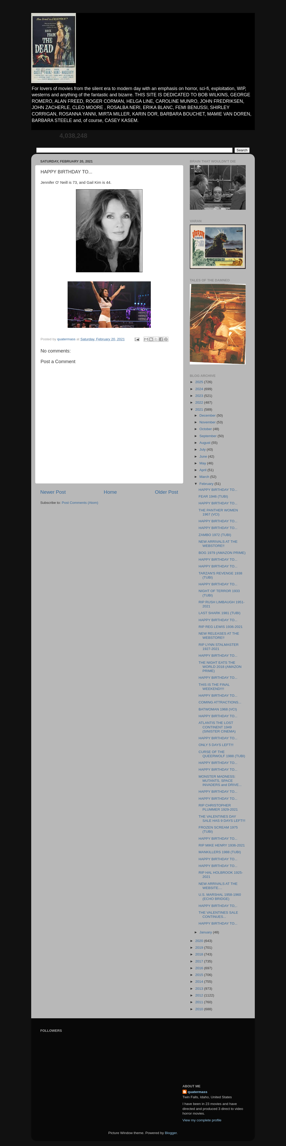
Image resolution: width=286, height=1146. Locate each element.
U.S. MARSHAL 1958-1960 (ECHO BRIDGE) (220, 897)
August (205, 443)
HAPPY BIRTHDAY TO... (218, 490)
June (203, 456)
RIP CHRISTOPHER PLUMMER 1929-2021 (218, 807)
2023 (199, 396)
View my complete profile (202, 1120)
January (206, 932)
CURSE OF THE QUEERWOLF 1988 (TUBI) (222, 754)
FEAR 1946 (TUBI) (213, 496)
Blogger (171, 1133)
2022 (199, 402)
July (203, 449)
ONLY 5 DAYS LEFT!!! (216, 745)
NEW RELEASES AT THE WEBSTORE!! (219, 636)
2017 (199, 961)
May (203, 463)
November (208, 422)
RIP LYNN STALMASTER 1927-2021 (219, 647)
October (206, 429)
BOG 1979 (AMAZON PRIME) (222, 553)
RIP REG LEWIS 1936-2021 (221, 627)
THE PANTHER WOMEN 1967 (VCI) (218, 512)
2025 (199, 382)
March (204, 477)
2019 (199, 948)
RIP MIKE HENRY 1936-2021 (222, 845)
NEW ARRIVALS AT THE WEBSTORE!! (218, 544)
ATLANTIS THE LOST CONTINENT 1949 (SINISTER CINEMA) (217, 727)
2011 (199, 1002)
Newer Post (53, 492)
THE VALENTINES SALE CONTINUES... (218, 915)
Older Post (166, 492)
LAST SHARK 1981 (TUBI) (219, 613)
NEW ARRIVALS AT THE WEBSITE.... (218, 886)
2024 (199, 389)
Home (110, 492)
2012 (199, 995)
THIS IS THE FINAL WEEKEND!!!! (214, 687)
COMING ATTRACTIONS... (220, 702)
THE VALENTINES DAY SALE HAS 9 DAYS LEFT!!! (222, 819)
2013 (199, 989)
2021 (199, 409)
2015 (199, 975)
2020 (199, 941)
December (208, 415)
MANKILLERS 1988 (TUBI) (220, 852)
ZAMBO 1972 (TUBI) (215, 535)
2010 (199, 1009)
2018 (199, 954)
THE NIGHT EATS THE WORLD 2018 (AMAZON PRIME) (220, 667)
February (206, 484)
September (208, 436)
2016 (199, 968)
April (203, 470)
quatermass (197, 1092)
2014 (199, 982)
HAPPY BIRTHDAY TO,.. (218, 906)
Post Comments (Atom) (80, 503)
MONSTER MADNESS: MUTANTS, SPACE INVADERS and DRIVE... (220, 781)
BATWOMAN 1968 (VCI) (218, 709)
